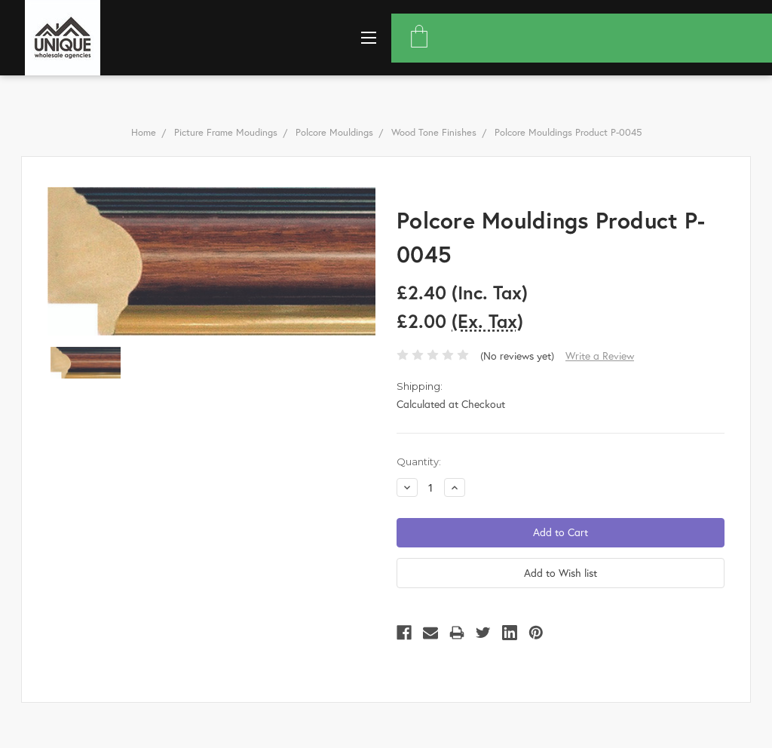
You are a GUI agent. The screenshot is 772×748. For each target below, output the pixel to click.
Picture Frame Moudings (225, 132)
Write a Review (599, 355)
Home (143, 132)
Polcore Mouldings (334, 132)
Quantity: (419, 461)
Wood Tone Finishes (433, 132)
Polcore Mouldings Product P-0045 (568, 132)
